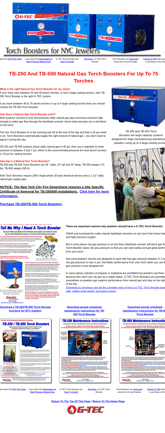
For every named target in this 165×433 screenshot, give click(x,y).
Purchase (88, 59)
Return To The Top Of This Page (70, 401)
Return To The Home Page (109, 401)
